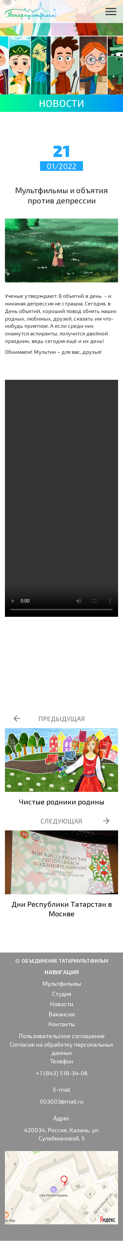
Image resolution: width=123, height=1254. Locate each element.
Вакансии (62, 1014)
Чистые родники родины (61, 801)
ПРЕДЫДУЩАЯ (61, 718)
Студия (61, 993)
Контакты (61, 1024)
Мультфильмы (61, 983)
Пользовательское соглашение (62, 1035)
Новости (61, 1003)
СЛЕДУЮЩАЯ (61, 821)
